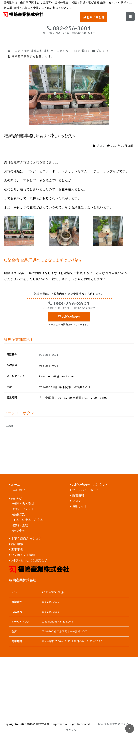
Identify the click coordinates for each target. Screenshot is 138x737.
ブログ (100, 145)
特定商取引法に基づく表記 (115, 724)
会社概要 (19, 490)
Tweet (8, 426)
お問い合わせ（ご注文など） (30, 560)
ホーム (15, 484)
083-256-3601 (69, 30)
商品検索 (17, 544)
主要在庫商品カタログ (26, 538)
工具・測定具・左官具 (28, 519)
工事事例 (17, 549)
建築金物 (19, 530)
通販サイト (79, 506)
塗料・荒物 (20, 525)
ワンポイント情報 (23, 554)
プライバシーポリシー (87, 490)
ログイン (71, 730)
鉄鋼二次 (19, 514)
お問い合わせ (93, 17)
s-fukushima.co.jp (53, 592)
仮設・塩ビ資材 (23, 503)
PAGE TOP (129, 728)
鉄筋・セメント (23, 509)
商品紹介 (17, 498)
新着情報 (78, 495)
